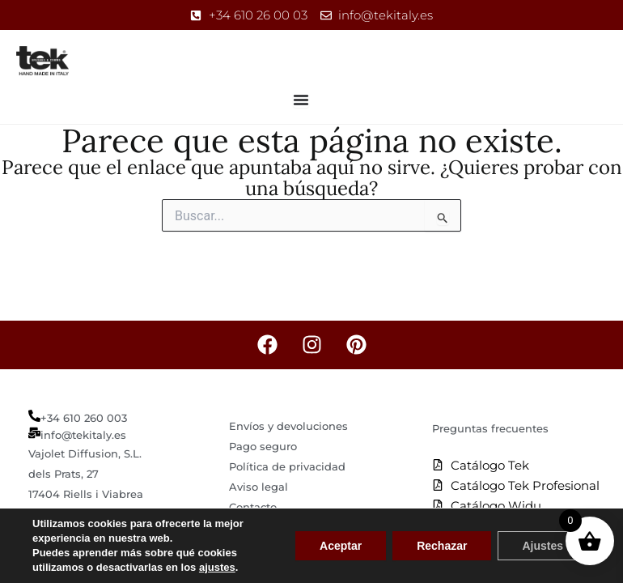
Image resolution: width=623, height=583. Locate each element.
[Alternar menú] (301, 99)
